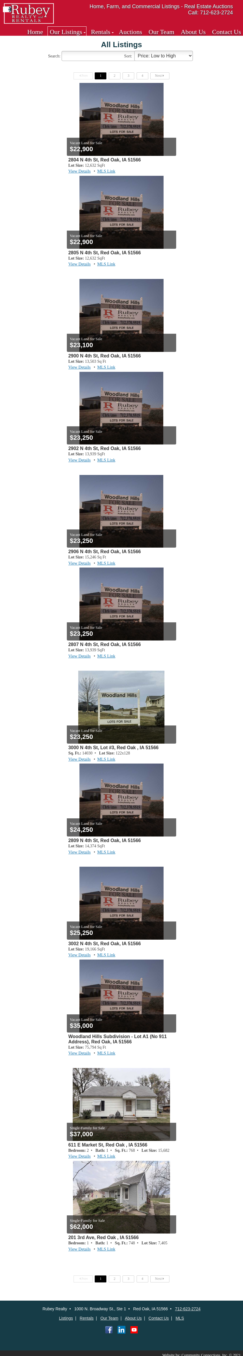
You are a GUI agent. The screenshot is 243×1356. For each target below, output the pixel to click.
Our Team (161, 31)
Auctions (130, 31)
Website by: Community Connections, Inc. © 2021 (205, 1351)
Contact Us (226, 31)
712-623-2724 (187, 1305)
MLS (180, 1314)
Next (160, 76)
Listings (66, 1314)
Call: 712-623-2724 (210, 13)
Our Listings (66, 31)
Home (35, 31)
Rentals (100, 31)
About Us (193, 31)
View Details (79, 171)
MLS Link (104, 171)
